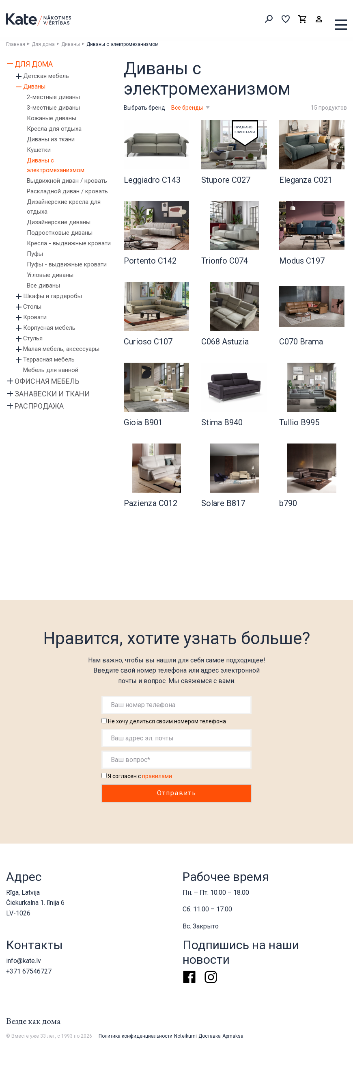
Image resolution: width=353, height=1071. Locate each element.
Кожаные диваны (51, 118)
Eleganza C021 (305, 180)
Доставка (209, 1036)
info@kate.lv (23, 961)
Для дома (43, 44)
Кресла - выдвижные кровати (69, 243)
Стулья (33, 338)
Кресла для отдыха (54, 128)
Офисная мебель (47, 381)
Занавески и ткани (52, 393)
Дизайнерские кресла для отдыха (64, 206)
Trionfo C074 (224, 261)
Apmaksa (232, 1036)
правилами (157, 776)
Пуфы (35, 253)
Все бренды (187, 107)
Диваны (70, 44)
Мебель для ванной (50, 370)
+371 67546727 (29, 971)
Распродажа (39, 406)
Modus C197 (302, 261)
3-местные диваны (53, 107)
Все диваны (43, 285)
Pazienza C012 (150, 503)
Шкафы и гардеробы (52, 296)
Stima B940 (222, 422)
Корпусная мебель (49, 327)
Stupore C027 (225, 180)
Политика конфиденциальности (135, 1036)
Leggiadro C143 (152, 180)
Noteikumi (185, 1036)
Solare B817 (223, 503)
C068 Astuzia (225, 341)
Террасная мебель (49, 359)
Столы (32, 306)
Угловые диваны (50, 275)
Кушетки (39, 150)
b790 (288, 503)
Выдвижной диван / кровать (67, 180)
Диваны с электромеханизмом (55, 165)
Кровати (35, 317)
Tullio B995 (299, 422)
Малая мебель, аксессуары (61, 349)
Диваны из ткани (51, 139)
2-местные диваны (53, 97)
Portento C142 (150, 261)
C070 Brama (301, 341)
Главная (15, 44)
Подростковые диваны (60, 232)
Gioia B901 (143, 422)
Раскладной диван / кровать (67, 191)
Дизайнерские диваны (58, 222)
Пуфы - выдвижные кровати (67, 264)
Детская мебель (46, 76)
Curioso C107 (148, 341)
